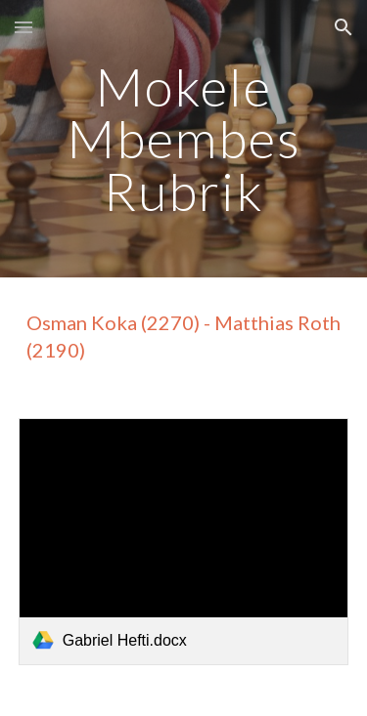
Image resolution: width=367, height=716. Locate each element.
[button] (23, 27)
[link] (184, 541)
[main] (184, 139)
